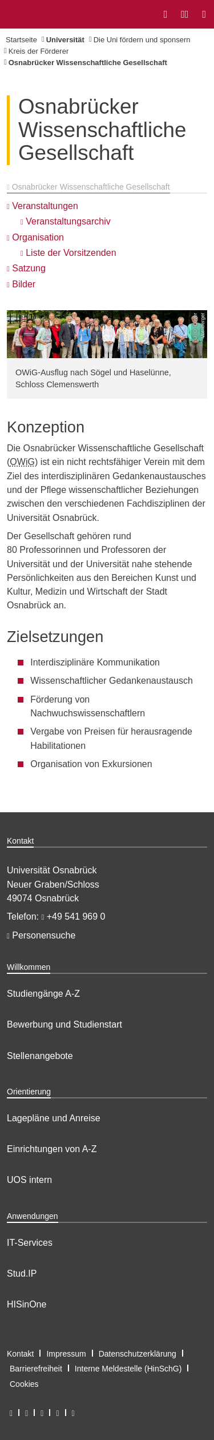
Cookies (24, 1384)
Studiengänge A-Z (43, 993)
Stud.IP (22, 1273)
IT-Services (30, 1243)
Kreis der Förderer (38, 51)
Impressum (66, 1353)
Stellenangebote (40, 1056)
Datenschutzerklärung (137, 1353)
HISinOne (26, 1304)
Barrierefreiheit (36, 1368)
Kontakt (20, 1353)
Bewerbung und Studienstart (64, 1024)
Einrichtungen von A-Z (51, 1149)
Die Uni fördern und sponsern (142, 39)
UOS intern (29, 1180)
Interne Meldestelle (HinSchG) (128, 1368)
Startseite (21, 39)
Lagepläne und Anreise (53, 1118)
